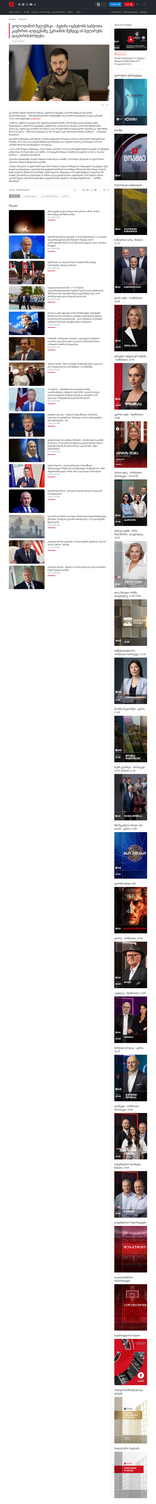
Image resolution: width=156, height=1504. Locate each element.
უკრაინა (65, 196)
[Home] (11, 4)
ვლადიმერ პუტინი (29, 196)
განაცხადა (35, 119)
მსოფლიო (23, 19)
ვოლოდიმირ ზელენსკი (49, 196)
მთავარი (12, 19)
